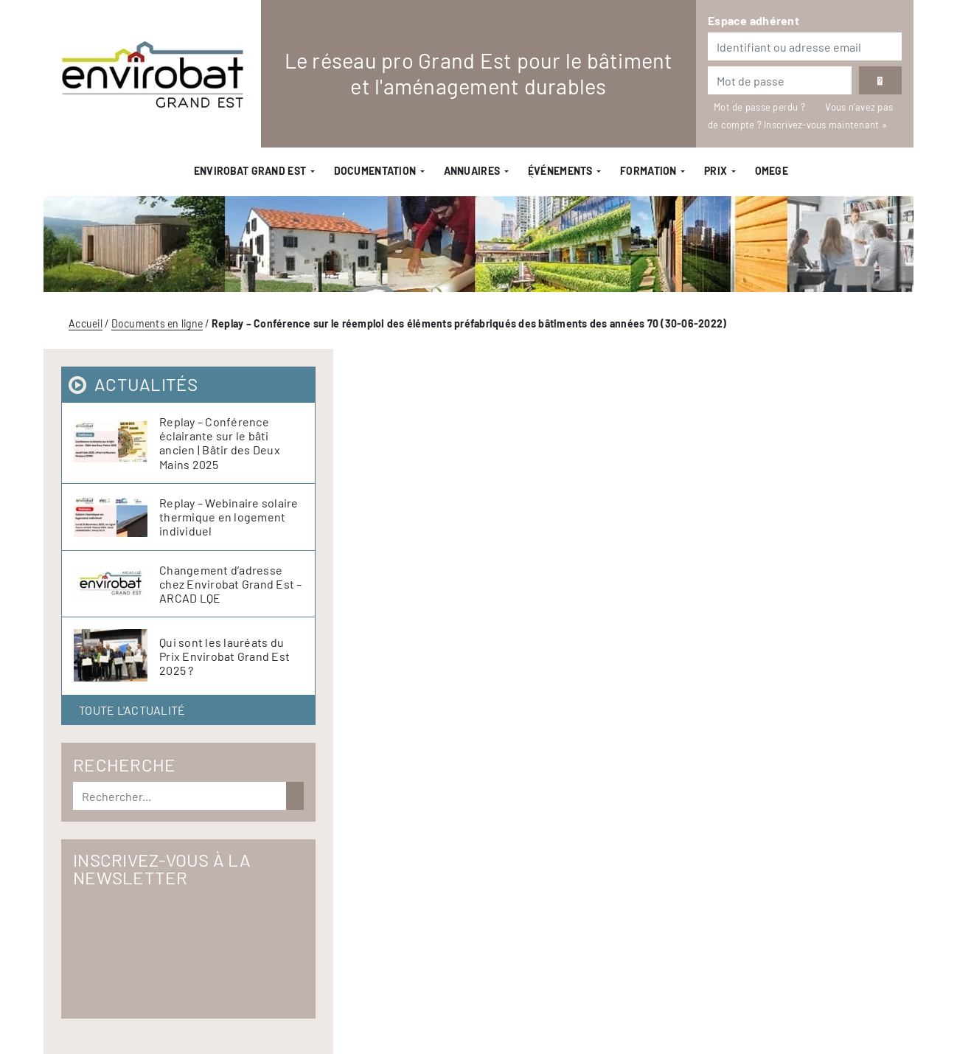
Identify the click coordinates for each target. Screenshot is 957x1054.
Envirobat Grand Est (250, 170)
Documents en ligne (157, 323)
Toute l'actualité (132, 710)
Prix (715, 170)
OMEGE (771, 170)
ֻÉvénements (560, 170)
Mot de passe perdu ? (760, 107)
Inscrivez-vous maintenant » (825, 125)
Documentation (375, 170)
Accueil (85, 323)
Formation (648, 170)
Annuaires (472, 170)
